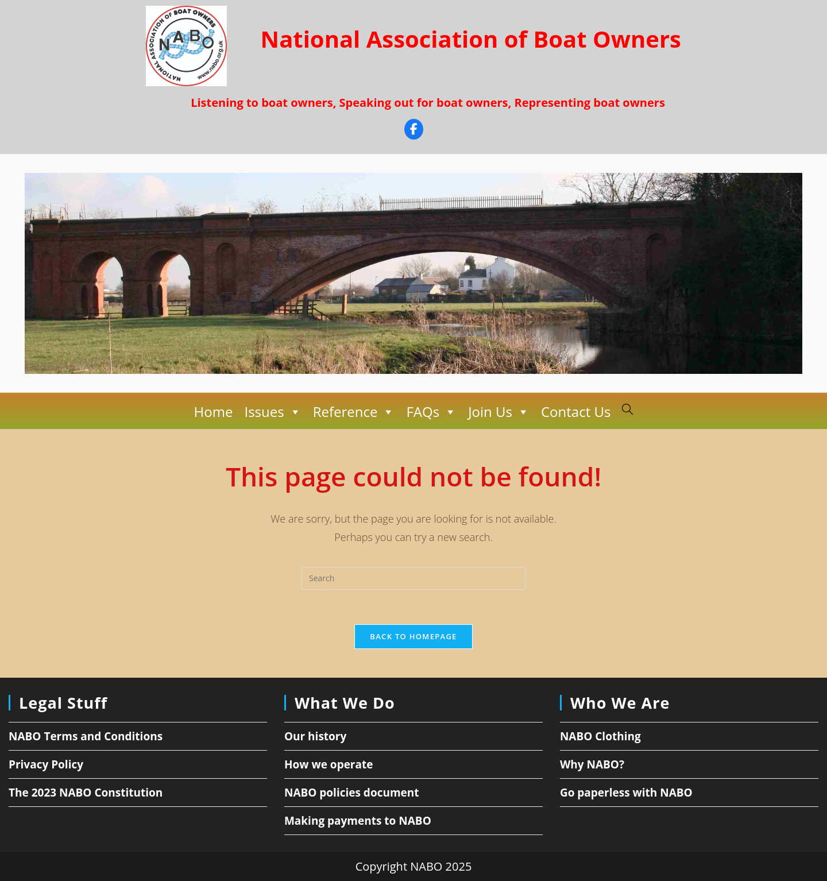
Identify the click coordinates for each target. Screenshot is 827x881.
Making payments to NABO (357, 820)
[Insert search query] (413, 578)
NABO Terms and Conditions (86, 736)
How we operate (328, 764)
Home (213, 411)
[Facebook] (413, 131)
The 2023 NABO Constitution (86, 792)
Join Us (499, 412)
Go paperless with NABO (626, 792)
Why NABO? (592, 764)
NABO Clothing (600, 736)
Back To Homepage (413, 636)
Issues (272, 412)
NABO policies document (351, 792)
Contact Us (575, 411)
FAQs (431, 412)
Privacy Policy (46, 764)
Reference (354, 412)
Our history (315, 736)
